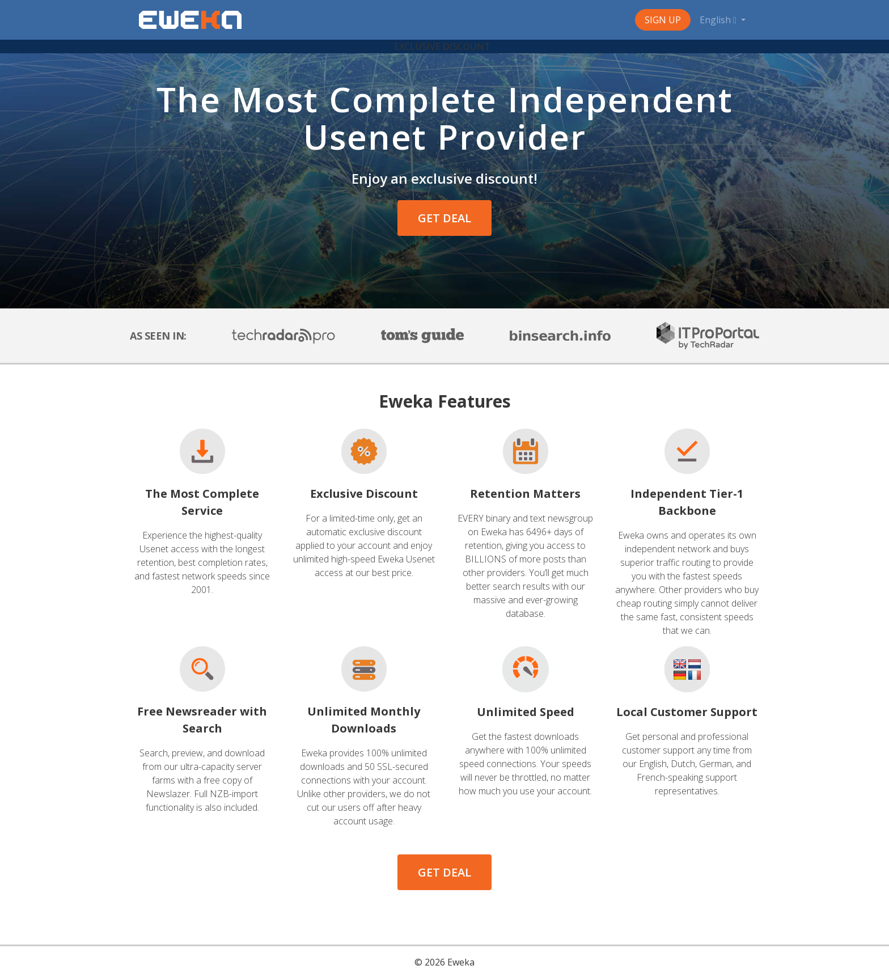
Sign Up (663, 20)
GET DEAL (444, 218)
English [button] (719, 20)
